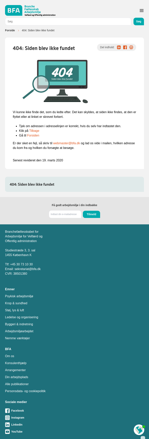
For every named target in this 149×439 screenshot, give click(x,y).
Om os (9, 356)
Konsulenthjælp (15, 363)
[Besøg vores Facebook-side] (74, 410)
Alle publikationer (17, 384)
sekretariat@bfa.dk (28, 269)
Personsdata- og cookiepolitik (25, 391)
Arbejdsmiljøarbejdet (19, 331)
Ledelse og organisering (21, 317)
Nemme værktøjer (17, 338)
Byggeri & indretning (19, 324)
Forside (10, 30)
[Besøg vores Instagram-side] (74, 417)
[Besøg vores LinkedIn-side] (74, 424)
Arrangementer (15, 370)
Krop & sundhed (16, 303)
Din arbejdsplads (16, 377)
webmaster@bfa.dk (66, 143)
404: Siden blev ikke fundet (32, 184)
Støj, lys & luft (14, 310)
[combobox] (68, 21)
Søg (138, 21)
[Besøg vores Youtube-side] (74, 431)
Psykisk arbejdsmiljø (19, 296)
